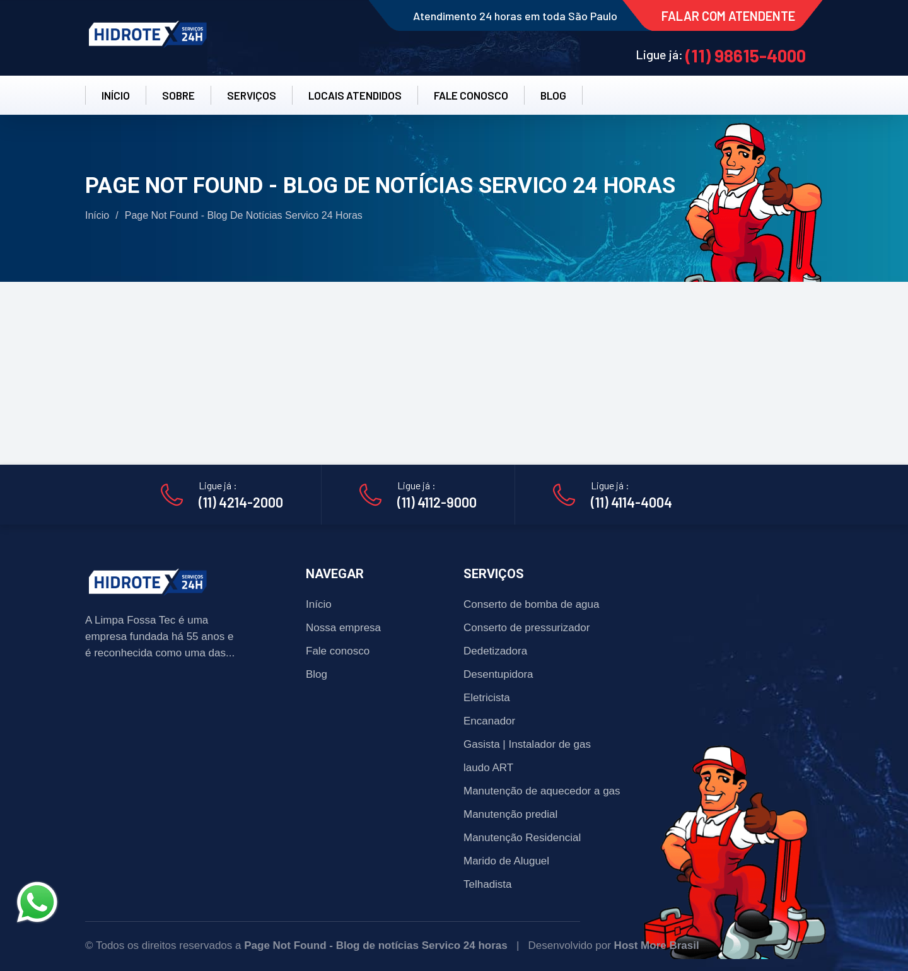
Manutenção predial (510, 814)
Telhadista (487, 884)
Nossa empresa (343, 628)
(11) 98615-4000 (745, 55)
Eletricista (486, 698)
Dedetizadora (495, 651)
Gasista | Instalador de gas (527, 744)
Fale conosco (338, 651)
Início (97, 215)
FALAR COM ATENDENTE (728, 15)
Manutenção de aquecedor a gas (541, 791)
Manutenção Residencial (522, 838)
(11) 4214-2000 (241, 502)
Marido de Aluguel (506, 861)
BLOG (553, 95)
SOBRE (178, 95)
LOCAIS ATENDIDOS (355, 95)
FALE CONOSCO (471, 95)
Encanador (489, 721)
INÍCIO (116, 95)
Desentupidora (498, 674)
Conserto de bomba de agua (531, 604)
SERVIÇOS (251, 95)
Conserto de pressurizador (526, 628)
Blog (316, 674)
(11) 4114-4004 (631, 502)
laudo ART (488, 768)
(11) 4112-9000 (437, 502)
